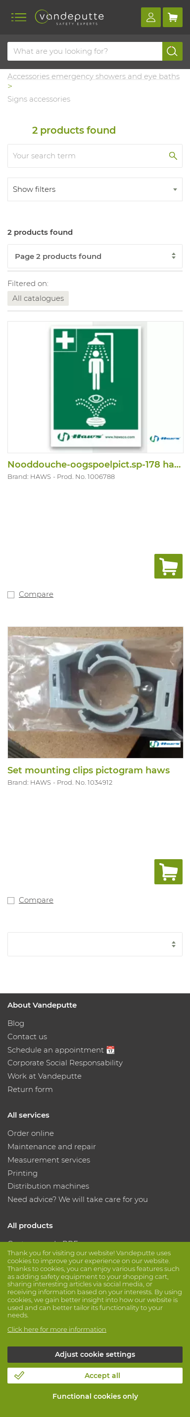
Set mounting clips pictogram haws (88, 770)
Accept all (102, 1375)
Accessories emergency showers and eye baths (93, 76)
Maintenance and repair (51, 1146)
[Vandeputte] (69, 17)
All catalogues (38, 298)
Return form (30, 1089)
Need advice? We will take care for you (77, 1199)
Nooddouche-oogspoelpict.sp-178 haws (97, 464)
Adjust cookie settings (95, 1354)
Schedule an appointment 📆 (61, 1049)
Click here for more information (56, 1329)
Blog (15, 1023)
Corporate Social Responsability (65, 1062)
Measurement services (48, 1159)
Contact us (27, 1036)
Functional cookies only (95, 1396)
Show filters (34, 189)
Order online (30, 1133)
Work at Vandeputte (44, 1076)
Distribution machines (48, 1186)
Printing (22, 1173)
